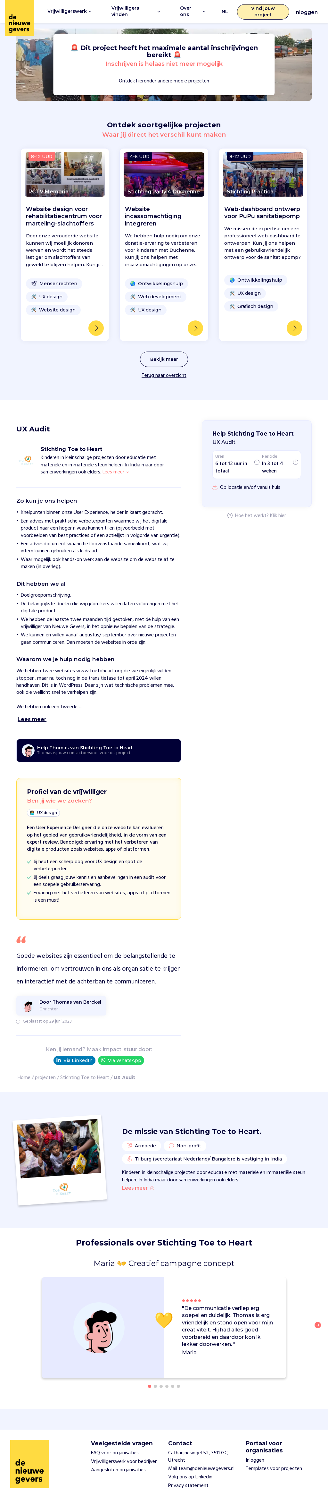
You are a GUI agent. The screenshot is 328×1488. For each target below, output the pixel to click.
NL (225, 11)
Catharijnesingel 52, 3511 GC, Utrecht (198, 1455)
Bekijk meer (164, 358)
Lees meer (138, 1187)
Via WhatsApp (121, 1060)
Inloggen (306, 12)
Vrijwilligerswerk (69, 11)
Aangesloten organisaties (118, 1468)
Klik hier (278, 515)
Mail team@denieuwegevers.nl (201, 1467)
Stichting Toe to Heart (84, 1077)
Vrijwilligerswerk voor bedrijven (124, 1460)
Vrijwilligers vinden (135, 11)
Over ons (192, 11)
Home (24, 1077)
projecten (45, 1077)
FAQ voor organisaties (115, 1452)
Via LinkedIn (74, 1059)
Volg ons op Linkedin (190, 1476)
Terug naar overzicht (164, 375)
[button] (320, 1327)
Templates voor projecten (274, 1467)
